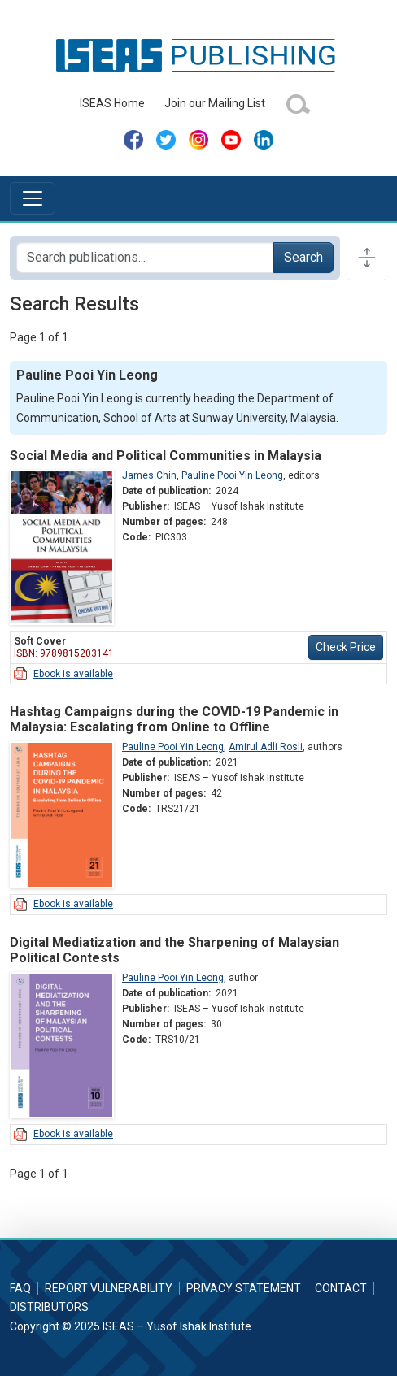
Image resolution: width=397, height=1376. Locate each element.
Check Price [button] (346, 646)
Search (303, 257)
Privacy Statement (243, 1288)
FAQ (20, 1288)
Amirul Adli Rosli (266, 747)
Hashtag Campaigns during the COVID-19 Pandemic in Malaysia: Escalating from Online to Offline (174, 719)
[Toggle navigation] (32, 198)
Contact (341, 1288)
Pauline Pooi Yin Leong (232, 475)
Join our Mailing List (214, 103)
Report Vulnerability (108, 1288)
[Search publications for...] (145, 257)
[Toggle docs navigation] (367, 258)
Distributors (49, 1306)
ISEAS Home (112, 103)
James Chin (149, 475)
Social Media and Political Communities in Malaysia (165, 455)
